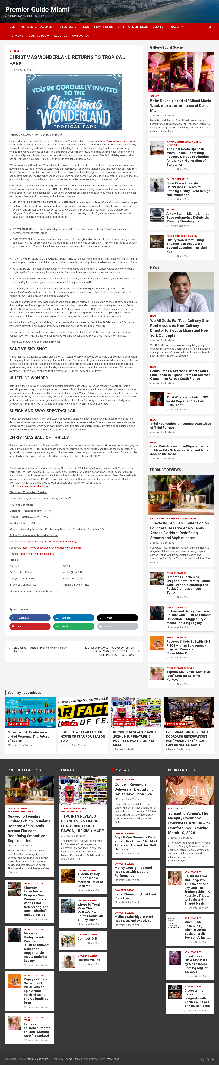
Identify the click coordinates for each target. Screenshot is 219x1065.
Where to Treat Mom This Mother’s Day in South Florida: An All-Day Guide (90, 912)
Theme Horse (72, 1058)
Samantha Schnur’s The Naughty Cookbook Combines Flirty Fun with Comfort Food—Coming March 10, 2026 (189, 823)
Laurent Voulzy (89, 960)
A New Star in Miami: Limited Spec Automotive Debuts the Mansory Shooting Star (188, 217)
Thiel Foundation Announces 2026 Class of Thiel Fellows (180, 426)
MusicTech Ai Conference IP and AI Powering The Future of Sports (29, 736)
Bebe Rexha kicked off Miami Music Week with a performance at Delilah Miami (180, 106)
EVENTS (158, 27)
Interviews (15, 35)
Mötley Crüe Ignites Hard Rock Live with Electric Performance (133, 872)
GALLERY (177, 27)
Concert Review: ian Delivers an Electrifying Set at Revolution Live (134, 789)
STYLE (190, 668)
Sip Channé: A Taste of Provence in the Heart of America (41, 649)
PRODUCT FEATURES (24, 770)
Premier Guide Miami (37, 9)
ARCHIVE (14, 51)
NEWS (85, 27)
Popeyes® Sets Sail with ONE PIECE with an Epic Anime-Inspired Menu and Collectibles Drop (188, 647)
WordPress (113, 1058)
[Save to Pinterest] (30, 626)
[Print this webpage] (117, 626)
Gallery (155, 96)
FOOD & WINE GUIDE (176, 236)
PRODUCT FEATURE (160, 518)
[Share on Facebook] (30, 617)
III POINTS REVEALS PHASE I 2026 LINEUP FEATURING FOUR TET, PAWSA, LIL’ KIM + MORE (135, 738)
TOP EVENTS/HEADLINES (36, 27)
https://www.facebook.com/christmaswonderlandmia (52, 547)
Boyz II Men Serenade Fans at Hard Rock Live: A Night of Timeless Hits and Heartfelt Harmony (136, 843)
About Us (60, 35)
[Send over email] (73, 626)
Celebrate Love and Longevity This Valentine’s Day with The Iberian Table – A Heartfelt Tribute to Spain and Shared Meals (197, 889)
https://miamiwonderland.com (117, 141)
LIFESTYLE (66, 27)
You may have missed (25, 693)
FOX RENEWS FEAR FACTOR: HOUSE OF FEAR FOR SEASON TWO (83, 736)
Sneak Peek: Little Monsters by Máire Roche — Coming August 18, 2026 (197, 964)
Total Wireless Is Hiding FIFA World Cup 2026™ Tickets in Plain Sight (187, 401)
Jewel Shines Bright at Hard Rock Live (135, 896)
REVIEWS (121, 770)
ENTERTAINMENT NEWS (133, 27)
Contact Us (80, 35)
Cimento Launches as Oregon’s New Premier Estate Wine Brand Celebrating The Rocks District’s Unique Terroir (188, 584)
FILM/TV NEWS (103, 27)
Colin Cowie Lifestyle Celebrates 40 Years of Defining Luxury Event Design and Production (188, 189)
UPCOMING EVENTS (124, 724)
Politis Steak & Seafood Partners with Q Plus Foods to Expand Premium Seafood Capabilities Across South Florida (180, 375)
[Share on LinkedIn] (73, 617)
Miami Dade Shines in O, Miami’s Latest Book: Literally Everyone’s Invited (197, 930)
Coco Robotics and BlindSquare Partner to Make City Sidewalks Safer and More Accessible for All (180, 450)
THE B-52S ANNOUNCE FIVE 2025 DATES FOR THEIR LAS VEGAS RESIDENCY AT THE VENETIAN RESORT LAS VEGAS (108, 651)
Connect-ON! (87, 939)
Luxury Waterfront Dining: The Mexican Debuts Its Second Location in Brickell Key (187, 246)
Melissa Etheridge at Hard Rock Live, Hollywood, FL (134, 919)
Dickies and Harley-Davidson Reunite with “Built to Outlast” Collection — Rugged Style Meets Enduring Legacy (188, 617)
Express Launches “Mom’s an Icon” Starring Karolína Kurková (188, 676)
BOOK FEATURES (181, 770)
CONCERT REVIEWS (124, 780)
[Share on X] (117, 617)
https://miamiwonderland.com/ (32, 486)
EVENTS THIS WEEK (18, 724)
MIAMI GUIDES (37, 35)
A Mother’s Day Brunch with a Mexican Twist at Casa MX (90, 880)
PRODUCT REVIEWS (165, 470)
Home (11, 27)
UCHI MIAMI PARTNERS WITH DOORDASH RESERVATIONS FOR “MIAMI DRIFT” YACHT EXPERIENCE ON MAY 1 (187, 738)
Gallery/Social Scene (166, 47)
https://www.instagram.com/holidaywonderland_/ (50, 541)
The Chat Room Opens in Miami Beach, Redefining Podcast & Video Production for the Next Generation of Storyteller (187, 156)
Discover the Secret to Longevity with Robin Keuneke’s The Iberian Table (197, 998)
